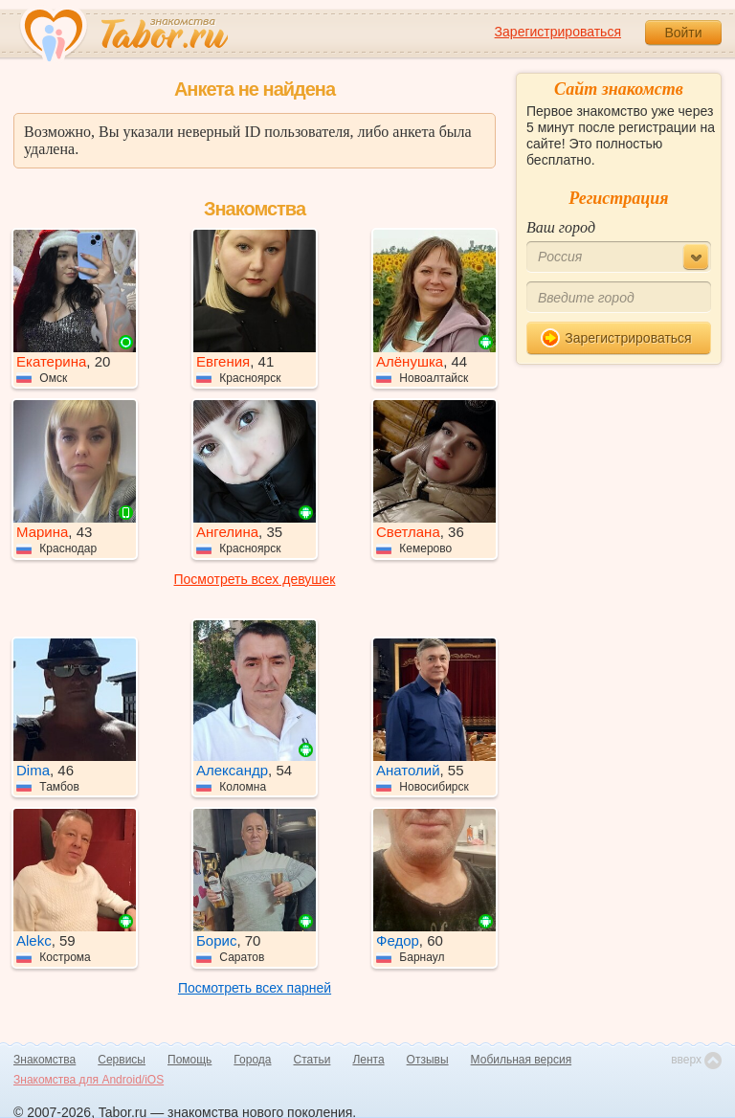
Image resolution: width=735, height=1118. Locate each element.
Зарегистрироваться (558, 31)
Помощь (189, 1059)
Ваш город (560, 227)
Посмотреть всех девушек (255, 579)
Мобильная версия (521, 1059)
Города (252, 1059)
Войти (683, 32)
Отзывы (428, 1059)
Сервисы (121, 1059)
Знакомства (44, 1059)
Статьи (312, 1059)
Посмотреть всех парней (254, 987)
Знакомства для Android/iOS (88, 1079)
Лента (368, 1059)
